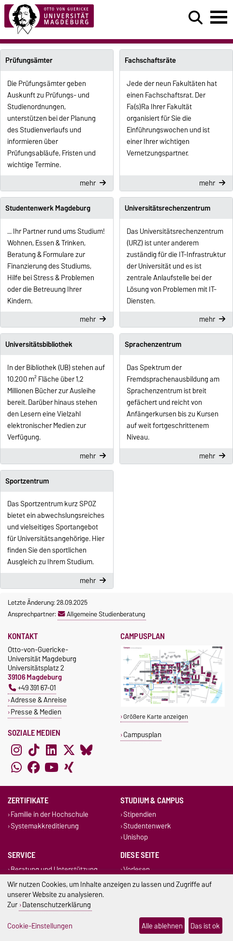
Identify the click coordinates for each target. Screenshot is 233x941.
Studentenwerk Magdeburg (47, 208)
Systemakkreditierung (45, 825)
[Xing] (69, 767)
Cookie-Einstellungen (40, 926)
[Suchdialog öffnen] (196, 17)
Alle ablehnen (162, 926)
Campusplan (142, 734)
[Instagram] (16, 750)
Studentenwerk (147, 825)
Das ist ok (205, 926)
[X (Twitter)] (69, 750)
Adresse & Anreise (39, 700)
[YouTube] (51, 767)
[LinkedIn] (51, 750)
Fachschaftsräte (150, 60)
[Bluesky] (86, 750)
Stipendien (139, 814)
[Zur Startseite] (71, 19)
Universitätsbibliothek (39, 344)
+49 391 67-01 (32, 688)
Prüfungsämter (29, 60)
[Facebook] (34, 767)
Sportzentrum (27, 481)
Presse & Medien (36, 712)
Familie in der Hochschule (49, 814)
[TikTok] (34, 750)
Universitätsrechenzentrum (167, 208)
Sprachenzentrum (153, 344)
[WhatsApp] (16, 767)
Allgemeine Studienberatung (101, 614)
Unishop (135, 836)
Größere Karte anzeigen (155, 717)
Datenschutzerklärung (56, 904)
